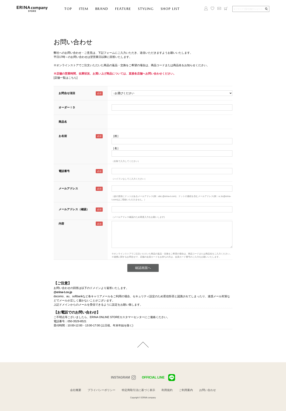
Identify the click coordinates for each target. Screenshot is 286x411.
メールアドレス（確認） (74, 209)
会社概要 (75, 390)
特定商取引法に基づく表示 (138, 390)
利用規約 (167, 390)
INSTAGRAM (120, 377)
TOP (68, 9)
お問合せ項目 (67, 93)
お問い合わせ (207, 390)
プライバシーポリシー (101, 390)
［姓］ (116, 136)
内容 (61, 223)
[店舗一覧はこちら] (65, 77)
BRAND (101, 9)
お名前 (63, 136)
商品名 (63, 121)
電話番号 (64, 171)
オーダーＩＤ (67, 107)
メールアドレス (68, 188)
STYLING (146, 9)
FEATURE (123, 9)
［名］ (116, 148)
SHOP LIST (170, 9)
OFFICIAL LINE (158, 377)
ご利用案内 (186, 390)
